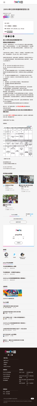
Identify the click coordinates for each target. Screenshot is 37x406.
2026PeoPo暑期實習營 (8, 298)
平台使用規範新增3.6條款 (9, 266)
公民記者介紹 (6, 378)
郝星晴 (14, 257)
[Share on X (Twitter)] (9, 36)
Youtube (12, 355)
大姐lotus (6, 257)
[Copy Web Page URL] (13, 36)
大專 (12, 28)
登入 (22, 219)
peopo (19, 28)
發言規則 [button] (31, 214)
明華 (6, 206)
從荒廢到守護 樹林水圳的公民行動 (12, 312)
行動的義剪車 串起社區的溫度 (10, 306)
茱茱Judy (7, 341)
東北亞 (22, 28)
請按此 (12, 120)
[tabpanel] (18, 219)
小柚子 (6, 313)
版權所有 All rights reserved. (10, 32)
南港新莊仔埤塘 (9, 185)
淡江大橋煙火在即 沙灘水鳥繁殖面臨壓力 (14, 317)
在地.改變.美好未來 (30, 380)
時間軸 (5, 364)
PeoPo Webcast (8, 330)
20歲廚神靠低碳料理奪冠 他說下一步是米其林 (15, 328)
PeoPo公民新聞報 (7, 372)
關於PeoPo (6, 360)
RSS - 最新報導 (6, 391)
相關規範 (6, 362)
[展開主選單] (4, 2)
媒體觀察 (9, 26)
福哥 (6, 318)
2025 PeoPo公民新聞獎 (23, 376)
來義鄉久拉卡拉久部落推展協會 (22, 258)
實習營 (8, 28)
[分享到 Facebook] (6, 36)
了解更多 (18, 242)
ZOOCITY (7, 335)
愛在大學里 (8, 205)
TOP (32, 398)
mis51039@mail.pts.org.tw (9, 168)
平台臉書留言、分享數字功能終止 (11, 272)
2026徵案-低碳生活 (30, 373)
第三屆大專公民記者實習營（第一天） (27, 185)
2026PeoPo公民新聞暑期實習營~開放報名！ (14, 278)
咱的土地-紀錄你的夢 (22, 380)
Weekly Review (7, 366)
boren (22, 188)
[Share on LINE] (11, 36)
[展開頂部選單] (33, 2)
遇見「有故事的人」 (30, 384)
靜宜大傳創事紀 (8, 307)
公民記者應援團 (6, 376)
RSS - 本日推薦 (6, 393)
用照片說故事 (22, 383)
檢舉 (12, 16)
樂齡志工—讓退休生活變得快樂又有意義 (13, 340)
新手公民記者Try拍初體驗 (9, 334)
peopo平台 (18, 235)
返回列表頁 (18, 222)
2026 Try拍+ (22, 372)
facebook (8, 355)
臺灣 (8, 23)
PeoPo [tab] (14, 214)
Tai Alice (7, 186)
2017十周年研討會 (30, 376)
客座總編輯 (5, 380)
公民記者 (15, 28)
